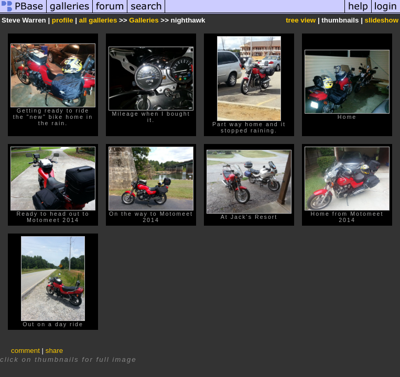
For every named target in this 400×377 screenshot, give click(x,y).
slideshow (381, 20)
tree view (301, 20)
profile (62, 20)
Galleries (143, 20)
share (54, 350)
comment (25, 350)
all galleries (98, 20)
